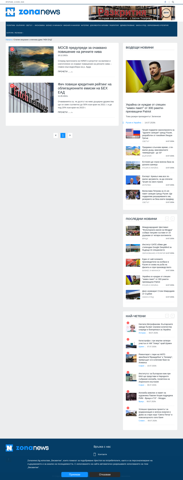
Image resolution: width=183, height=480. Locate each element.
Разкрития (114, 25)
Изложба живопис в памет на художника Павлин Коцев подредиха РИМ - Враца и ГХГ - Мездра (156, 395)
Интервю (85, 25)
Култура (10, 33)
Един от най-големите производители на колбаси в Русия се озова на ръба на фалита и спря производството (156, 263)
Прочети (65, 72)
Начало (9, 40)
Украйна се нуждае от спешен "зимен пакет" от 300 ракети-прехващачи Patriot (146, 108)
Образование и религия (158, 25)
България (20, 25)
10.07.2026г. (152, 366)
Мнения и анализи (71, 25)
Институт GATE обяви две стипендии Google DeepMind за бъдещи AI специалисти (156, 247)
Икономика (40, 25)
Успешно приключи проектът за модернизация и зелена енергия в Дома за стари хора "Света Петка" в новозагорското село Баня (155, 413)
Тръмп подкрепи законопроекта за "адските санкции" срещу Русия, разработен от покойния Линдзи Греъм (158, 134)
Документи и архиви (99, 25)
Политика (11, 25)
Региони (19, 33)
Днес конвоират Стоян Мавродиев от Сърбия (158, 292)
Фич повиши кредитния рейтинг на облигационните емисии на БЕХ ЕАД (85, 89)
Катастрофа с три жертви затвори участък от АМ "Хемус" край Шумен (155, 341)
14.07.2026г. (150, 122)
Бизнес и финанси (54, 25)
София (141, 366)
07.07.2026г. (152, 347)
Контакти (102, 454)
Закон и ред (141, 25)
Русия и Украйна (133, 122)
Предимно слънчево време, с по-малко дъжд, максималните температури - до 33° (157, 150)
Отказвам (107, 474)
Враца (145, 239)
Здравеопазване (127, 25)
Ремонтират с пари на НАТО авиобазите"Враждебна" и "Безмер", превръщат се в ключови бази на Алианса (155, 358)
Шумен (141, 347)
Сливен (142, 421)
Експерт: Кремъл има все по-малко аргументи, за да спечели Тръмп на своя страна (157, 179)
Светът (30, 25)
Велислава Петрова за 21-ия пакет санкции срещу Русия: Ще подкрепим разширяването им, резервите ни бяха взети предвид (157, 195)
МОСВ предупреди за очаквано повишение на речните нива (83, 50)
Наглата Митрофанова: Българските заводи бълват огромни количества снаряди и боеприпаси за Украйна (156, 327)
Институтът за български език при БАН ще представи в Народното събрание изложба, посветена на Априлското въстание (154, 377)
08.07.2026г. (154, 333)
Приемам (74, 474)
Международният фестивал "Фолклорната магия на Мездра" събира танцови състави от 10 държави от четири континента (157, 231)
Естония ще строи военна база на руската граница (158, 163)
